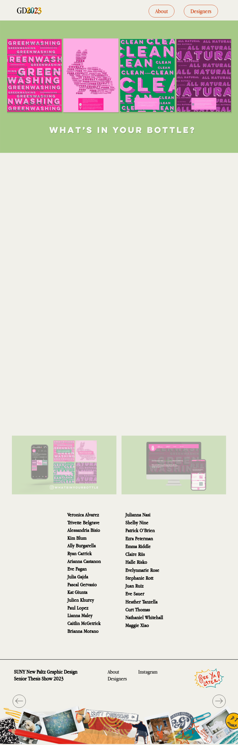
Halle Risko (136, 562)
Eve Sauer (134, 593)
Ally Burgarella (81, 545)
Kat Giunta (77, 592)
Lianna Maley (79, 615)
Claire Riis (135, 554)
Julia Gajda (77, 576)
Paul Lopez (77, 608)
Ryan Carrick (79, 553)
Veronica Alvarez (83, 514)
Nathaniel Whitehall (144, 617)
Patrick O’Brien (140, 530)
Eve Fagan (77, 569)
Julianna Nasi (137, 514)
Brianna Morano (82, 631)
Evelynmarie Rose (142, 570)
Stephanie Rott (139, 578)
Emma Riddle (138, 546)
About (113, 671)
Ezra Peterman (139, 538)
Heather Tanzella (141, 601)
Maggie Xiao (137, 625)
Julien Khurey (80, 600)
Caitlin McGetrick (84, 623)
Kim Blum (76, 538)
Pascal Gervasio (82, 584)
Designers (117, 678)
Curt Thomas (137, 609)
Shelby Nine (136, 522)
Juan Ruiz (134, 586)
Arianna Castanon (84, 561)
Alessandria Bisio (83, 530)
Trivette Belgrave (83, 522)
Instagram (147, 671)
